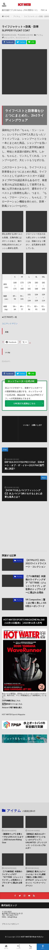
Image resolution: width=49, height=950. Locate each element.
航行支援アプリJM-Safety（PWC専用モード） (20, 10)
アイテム (16, 16)
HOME (6, 16)
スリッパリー (9, 37)
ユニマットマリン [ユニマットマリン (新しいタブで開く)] (10, 323)
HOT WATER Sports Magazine (13, 714)
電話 (31, 947)
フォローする (33, 428)
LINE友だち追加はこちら (24, 403)
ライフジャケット (22, 37)
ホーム (6, 947)
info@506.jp (12, 917)
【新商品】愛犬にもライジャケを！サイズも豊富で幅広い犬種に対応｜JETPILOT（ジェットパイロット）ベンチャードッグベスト (36, 878)
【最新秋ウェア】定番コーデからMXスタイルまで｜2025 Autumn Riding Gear (12, 838)
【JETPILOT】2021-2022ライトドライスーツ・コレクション (35, 563)
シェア (18, 947)
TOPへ (43, 947)
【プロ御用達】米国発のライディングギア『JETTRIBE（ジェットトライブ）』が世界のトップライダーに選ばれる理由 (35, 584)
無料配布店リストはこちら (12, 704)
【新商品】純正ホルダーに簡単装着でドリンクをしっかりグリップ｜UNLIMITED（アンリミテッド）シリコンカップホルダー (36, 841)
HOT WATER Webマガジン (32, 937)
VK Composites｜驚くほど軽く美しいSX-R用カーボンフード (36, 602)
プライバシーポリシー (10, 924)
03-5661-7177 (12, 915)
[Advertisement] (25, 525)
